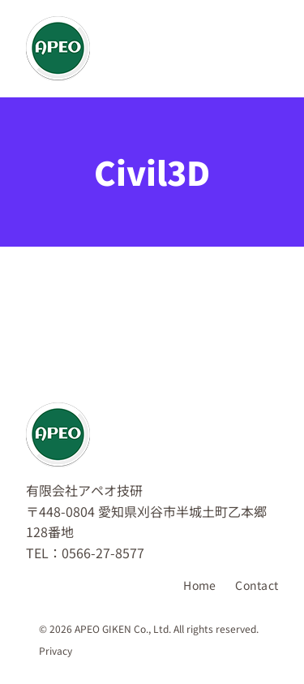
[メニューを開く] (255, 48)
